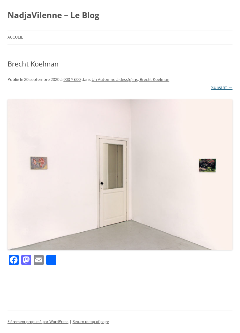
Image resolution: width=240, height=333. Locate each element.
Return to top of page (90, 321)
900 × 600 (72, 79)
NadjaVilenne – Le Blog (53, 15)
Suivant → (221, 87)
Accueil (15, 37)
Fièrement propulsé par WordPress (38, 321)
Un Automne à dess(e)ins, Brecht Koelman (130, 79)
